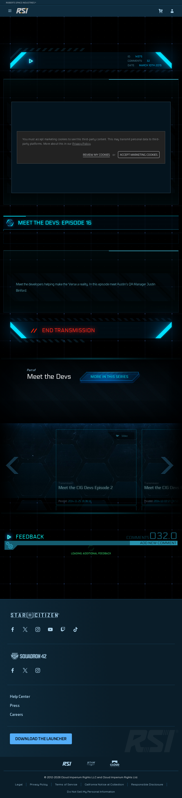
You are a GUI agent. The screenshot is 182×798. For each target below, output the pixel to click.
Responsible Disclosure (147, 784)
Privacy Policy (39, 784)
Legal (19, 784)
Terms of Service (66, 784)
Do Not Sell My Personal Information (91, 791)
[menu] (9, 11)
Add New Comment (158, 543)
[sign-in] (172, 11)
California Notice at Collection (104, 784)
